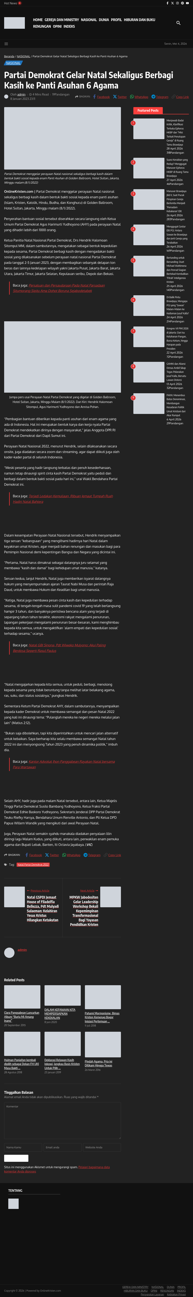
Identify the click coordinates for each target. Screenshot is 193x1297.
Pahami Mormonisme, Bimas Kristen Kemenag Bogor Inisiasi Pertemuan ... (102, 1017)
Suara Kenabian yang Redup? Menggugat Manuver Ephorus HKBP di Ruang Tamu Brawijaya (177, 167)
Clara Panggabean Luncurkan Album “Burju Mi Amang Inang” (21, 1016)
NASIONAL (89, 19)
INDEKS (69, 26)
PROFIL (116, 19)
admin (21, 94)
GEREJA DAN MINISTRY (62, 19)
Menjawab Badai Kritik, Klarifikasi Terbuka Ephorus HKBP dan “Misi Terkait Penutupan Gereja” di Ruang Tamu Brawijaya (175, 132)
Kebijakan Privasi (176, 1294)
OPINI (57, 26)
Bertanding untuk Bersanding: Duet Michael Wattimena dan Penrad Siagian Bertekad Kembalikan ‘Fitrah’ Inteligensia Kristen (177, 269)
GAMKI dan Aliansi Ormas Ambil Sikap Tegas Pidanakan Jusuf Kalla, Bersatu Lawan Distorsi (176, 376)
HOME (38, 19)
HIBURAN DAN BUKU (139, 19)
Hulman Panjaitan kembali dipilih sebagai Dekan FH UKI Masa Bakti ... (21, 1064)
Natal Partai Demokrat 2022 (33, 864)
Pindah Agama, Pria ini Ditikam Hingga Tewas (98, 1063)
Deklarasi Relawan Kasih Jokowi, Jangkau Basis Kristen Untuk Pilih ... (62, 1064)
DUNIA (104, 19)
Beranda (9, 56)
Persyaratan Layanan (152, 1294)
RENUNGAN (42, 26)
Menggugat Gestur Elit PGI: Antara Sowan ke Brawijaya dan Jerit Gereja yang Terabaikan (177, 234)
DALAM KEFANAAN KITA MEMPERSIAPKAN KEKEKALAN (60, 1014)
